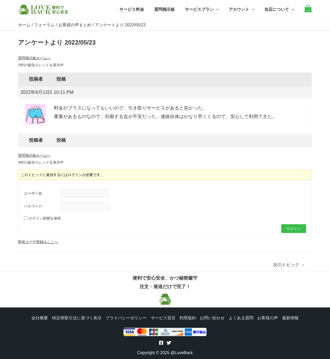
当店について (280, 10)
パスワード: (33, 206)
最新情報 (291, 317)
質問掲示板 (170, 9)
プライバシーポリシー (125, 317)
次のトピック (289, 264)
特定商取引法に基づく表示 (76, 317)
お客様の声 (268, 317)
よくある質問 (241, 317)
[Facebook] (161, 342)
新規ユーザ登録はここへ (38, 241)
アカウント (244, 10)
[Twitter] (169, 342)
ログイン (293, 228)
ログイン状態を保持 (44, 218)
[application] (220, 10)
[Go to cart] (308, 11)
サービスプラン (206, 10)
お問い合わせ (212, 317)
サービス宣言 (163, 317)
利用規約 (187, 317)
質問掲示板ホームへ (34, 58)
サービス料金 (139, 9)
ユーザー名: (33, 193)
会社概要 (39, 317)
